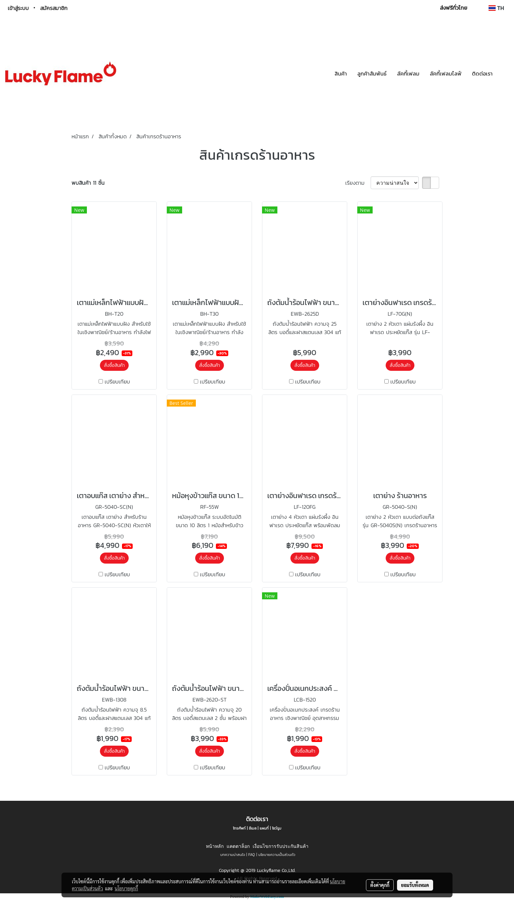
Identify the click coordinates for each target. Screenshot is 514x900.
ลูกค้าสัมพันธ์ (372, 73)
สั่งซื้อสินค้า (114, 365)
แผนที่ (264, 828)
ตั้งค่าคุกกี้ (379, 885)
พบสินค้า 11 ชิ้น (88, 183)
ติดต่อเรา (482, 73)
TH (496, 8)
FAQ (251, 854)
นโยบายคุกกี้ (126, 888)
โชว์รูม (276, 828)
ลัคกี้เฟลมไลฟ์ (446, 73)
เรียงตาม (358, 183)
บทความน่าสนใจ (232, 854)
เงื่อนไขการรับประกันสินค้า (280, 846)
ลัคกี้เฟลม (408, 73)
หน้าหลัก (215, 846)
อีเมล (252, 828)
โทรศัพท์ (239, 828)
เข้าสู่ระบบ (18, 8)
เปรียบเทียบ (117, 382)
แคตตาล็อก (238, 846)
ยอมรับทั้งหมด (415, 885)
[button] (503, 73)
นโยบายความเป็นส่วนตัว (276, 854)
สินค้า (341, 73)
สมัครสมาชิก (54, 8)
